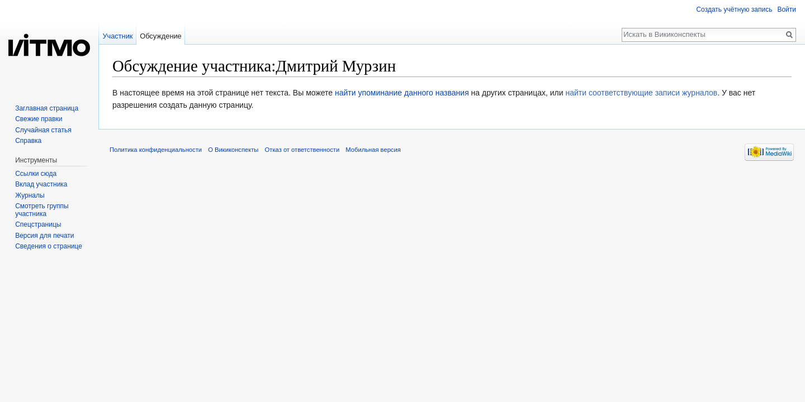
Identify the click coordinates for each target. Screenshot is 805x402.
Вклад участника (41, 184)
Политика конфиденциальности (156, 149)
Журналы (29, 195)
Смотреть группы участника (41, 210)
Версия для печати (44, 236)
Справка (28, 141)
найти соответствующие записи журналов (641, 92)
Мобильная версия (372, 149)
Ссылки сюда (35, 174)
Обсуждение (161, 36)
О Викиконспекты (233, 149)
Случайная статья (43, 130)
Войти (786, 9)
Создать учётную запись (734, 9)
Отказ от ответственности (302, 149)
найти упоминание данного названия (402, 92)
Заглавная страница (46, 108)
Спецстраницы (38, 224)
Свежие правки (38, 119)
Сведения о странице (48, 246)
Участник (117, 36)
